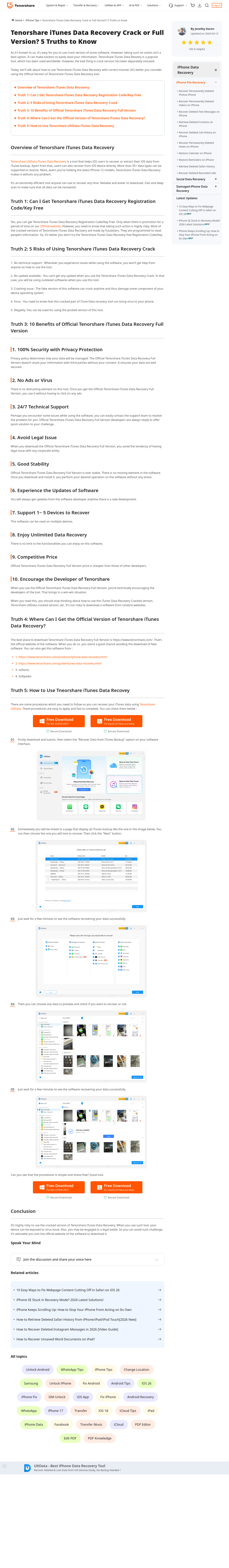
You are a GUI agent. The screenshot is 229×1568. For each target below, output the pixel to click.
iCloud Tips (128, 1410)
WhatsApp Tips (72, 1369)
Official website (50, 226)
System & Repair (55, 5)
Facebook (61, 1424)
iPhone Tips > (34, 20)
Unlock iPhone (60, 1383)
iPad (151, 1410)
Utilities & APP (113, 5)
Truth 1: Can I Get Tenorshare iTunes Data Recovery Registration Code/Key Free (79, 95)
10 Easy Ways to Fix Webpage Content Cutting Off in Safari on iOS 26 (197, 210)
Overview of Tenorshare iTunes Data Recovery (53, 87)
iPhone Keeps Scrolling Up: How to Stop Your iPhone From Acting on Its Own (199, 234)
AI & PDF (134, 5)
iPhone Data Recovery (188, 70)
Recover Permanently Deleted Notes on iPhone (196, 144)
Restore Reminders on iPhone (196, 159)
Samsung (31, 1383)
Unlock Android (37, 1369)
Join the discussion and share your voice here (57, 1259)
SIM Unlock (56, 1397)
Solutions (152, 5)
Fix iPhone (108, 1397)
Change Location (136, 1369)
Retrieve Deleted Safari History (197, 166)
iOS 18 (103, 1410)
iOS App (83, 1397)
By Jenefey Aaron (202, 29)
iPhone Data (34, 1424)
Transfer (81, 1410)
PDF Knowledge (99, 1438)
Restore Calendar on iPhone (195, 153)
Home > (19, 20)
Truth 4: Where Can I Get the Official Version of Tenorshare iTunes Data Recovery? (81, 118)
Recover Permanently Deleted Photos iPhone (196, 92)
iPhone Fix (29, 1397)
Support (176, 5)
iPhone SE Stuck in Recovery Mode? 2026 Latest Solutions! (199, 222)
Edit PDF (70, 1438)
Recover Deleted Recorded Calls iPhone (197, 174)
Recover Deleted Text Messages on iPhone (199, 113)
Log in (216, 5)
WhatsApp (29, 1410)
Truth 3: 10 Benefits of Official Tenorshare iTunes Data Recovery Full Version (77, 110)
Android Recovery (140, 1397)
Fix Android (91, 1383)
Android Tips (120, 1383)
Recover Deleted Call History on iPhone (197, 134)
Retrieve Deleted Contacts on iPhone (196, 123)
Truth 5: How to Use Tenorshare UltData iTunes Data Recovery (66, 126)
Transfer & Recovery (85, 5)
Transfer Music (91, 1424)
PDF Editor (143, 1424)
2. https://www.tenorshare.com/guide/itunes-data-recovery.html (58, 663)
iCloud (119, 1424)
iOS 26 (146, 1383)
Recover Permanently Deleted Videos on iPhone (196, 103)
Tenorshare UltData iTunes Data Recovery (38, 161)
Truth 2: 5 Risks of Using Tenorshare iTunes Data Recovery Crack (68, 102)
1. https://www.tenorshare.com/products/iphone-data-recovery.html (61, 657)
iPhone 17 (55, 1410)
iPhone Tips (103, 1369)
